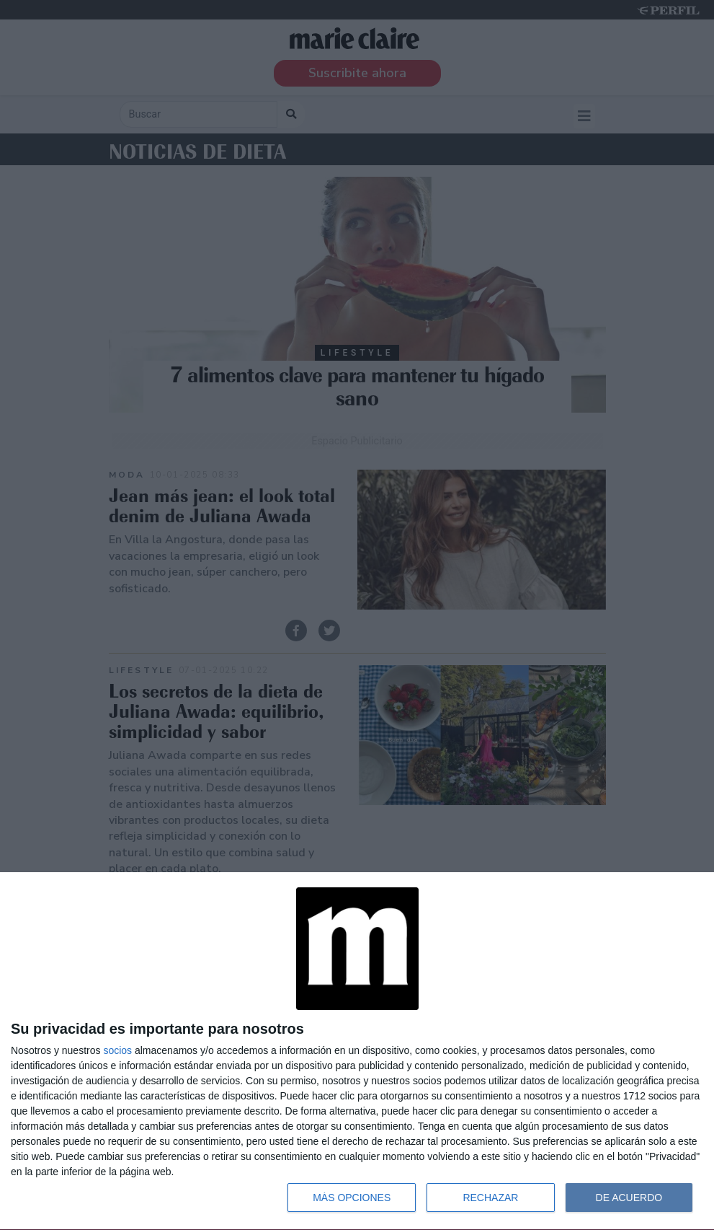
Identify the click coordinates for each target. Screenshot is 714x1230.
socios (117, 1050)
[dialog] (357, 1051)
